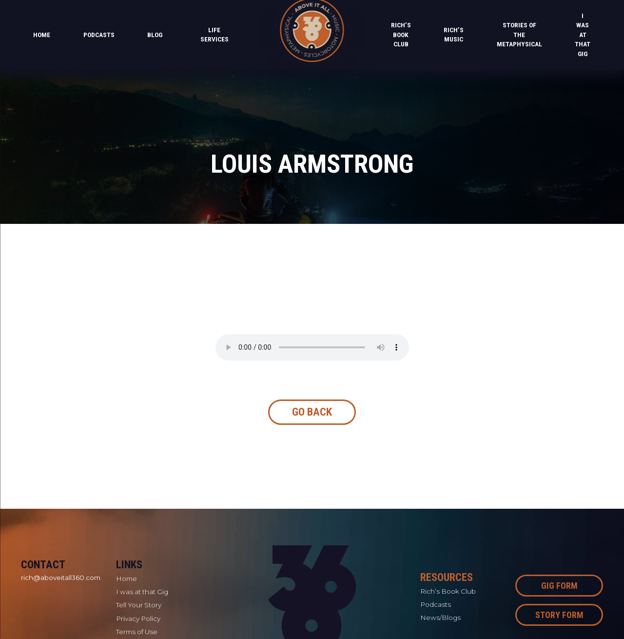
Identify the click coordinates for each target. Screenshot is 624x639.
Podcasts (435, 604)
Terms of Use (136, 632)
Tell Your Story (138, 605)
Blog (154, 35)
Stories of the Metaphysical (519, 34)
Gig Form (559, 585)
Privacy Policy (138, 618)
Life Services (214, 34)
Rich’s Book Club (401, 34)
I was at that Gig (582, 35)
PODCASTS (99, 35)
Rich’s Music (454, 34)
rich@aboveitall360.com (60, 577)
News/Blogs (440, 617)
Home (41, 35)
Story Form (559, 615)
